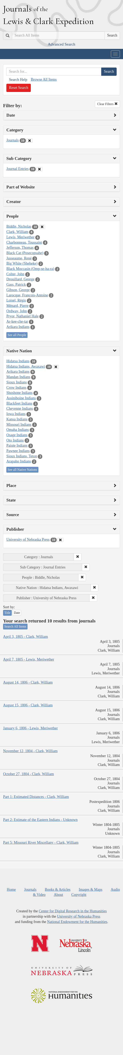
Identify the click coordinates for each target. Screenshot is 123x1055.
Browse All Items (44, 79)
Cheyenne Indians (19, 408)
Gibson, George (18, 290)
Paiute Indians (16, 445)
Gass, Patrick (16, 284)
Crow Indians (16, 388)
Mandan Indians (18, 377)
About (58, 895)
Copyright (78, 895)
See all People (17, 335)
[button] (78, 557)
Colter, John (15, 274)
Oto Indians (15, 440)
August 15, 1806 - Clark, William (28, 705)
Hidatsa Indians (17, 361)
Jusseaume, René (19, 258)
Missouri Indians (18, 424)
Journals (12, 140)
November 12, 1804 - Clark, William (30, 751)
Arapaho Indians (18, 461)
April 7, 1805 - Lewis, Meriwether (28, 659)
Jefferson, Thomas (19, 248)
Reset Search (18, 88)
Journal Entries (17, 169)
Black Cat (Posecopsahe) (24, 253)
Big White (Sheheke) (22, 263)
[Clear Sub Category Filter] (39, 169)
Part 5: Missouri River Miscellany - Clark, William (40, 842)
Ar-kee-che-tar (17, 321)
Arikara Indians (17, 327)
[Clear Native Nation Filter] (56, 367)
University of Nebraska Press (27, 539)
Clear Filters (107, 104)
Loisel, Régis (16, 300)
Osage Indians (16, 435)
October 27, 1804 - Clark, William (28, 774)
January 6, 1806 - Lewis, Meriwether (30, 728)
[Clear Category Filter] (29, 141)
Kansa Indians (16, 419)
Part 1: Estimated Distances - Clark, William (36, 797)
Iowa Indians (15, 414)
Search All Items (15, 626)
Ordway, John (16, 311)
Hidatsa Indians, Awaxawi (25, 366)
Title (7, 612)
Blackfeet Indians (19, 403)
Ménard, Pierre (17, 306)
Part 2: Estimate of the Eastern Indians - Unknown (40, 820)
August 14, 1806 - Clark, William (28, 682)
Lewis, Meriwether (20, 237)
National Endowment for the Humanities (77, 922)
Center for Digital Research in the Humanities (73, 911)
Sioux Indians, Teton (21, 456)
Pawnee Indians (18, 451)
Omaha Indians (17, 430)
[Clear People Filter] (42, 227)
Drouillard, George (20, 279)
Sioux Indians (16, 382)
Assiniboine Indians (21, 398)
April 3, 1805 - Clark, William (25, 637)
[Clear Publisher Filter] (60, 540)
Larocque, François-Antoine (27, 295)
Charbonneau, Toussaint (24, 242)
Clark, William (17, 232)
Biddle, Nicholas (18, 226)
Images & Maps (90, 889)
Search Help (18, 80)
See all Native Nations (22, 469)
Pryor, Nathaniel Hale (22, 316)
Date (17, 612)
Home (11, 889)
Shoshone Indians (19, 393)
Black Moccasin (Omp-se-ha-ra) (30, 269)
